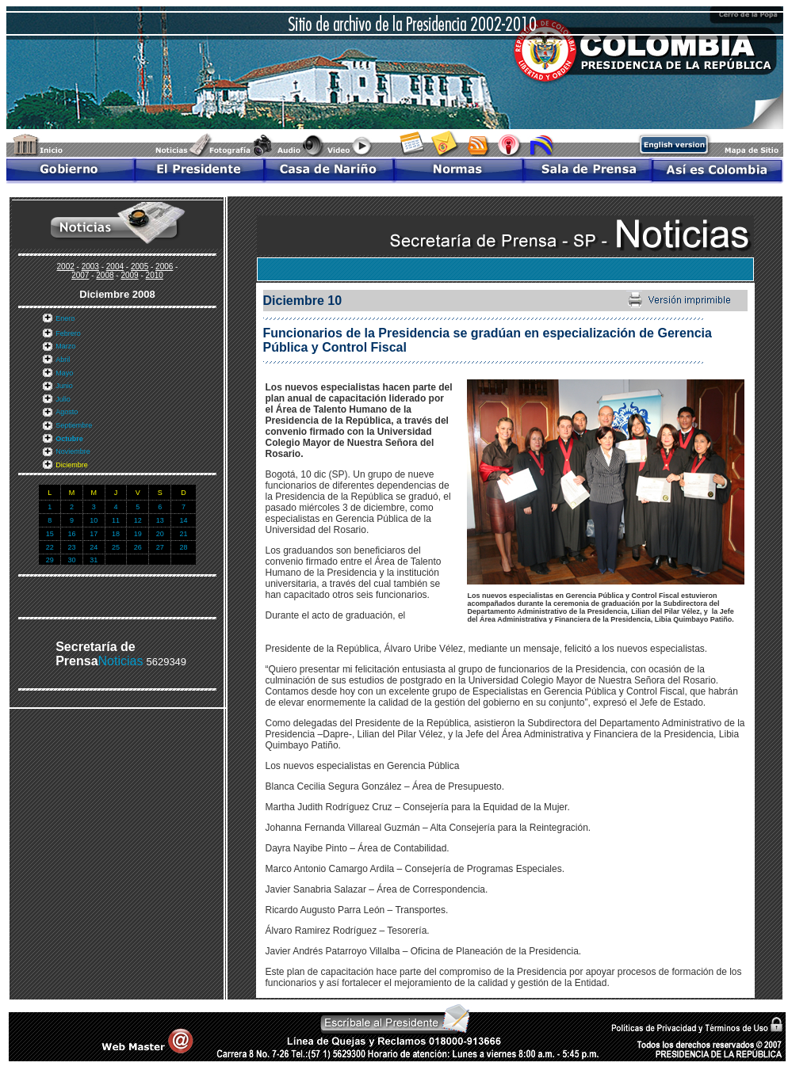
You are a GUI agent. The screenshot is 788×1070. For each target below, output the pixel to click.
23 (71, 547)
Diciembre (71, 465)
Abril (62, 360)
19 (138, 534)
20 (160, 534)
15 (50, 534)
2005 (139, 266)
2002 (66, 266)
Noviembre (72, 451)
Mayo (64, 373)
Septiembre (73, 425)
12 (138, 520)
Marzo (65, 346)
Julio (63, 399)
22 (50, 547)
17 (94, 534)
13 (160, 520)
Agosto (66, 412)
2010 (154, 275)
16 (71, 534)
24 (94, 547)
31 (94, 560)
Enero (65, 318)
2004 (115, 266)
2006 (164, 266)
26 (138, 547)
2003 (90, 266)
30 (71, 560)
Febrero (68, 333)
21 (183, 534)
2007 (80, 275)
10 (94, 520)
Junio (64, 386)
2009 (129, 275)
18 (116, 534)
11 (116, 520)
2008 (104, 275)
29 (50, 560)
